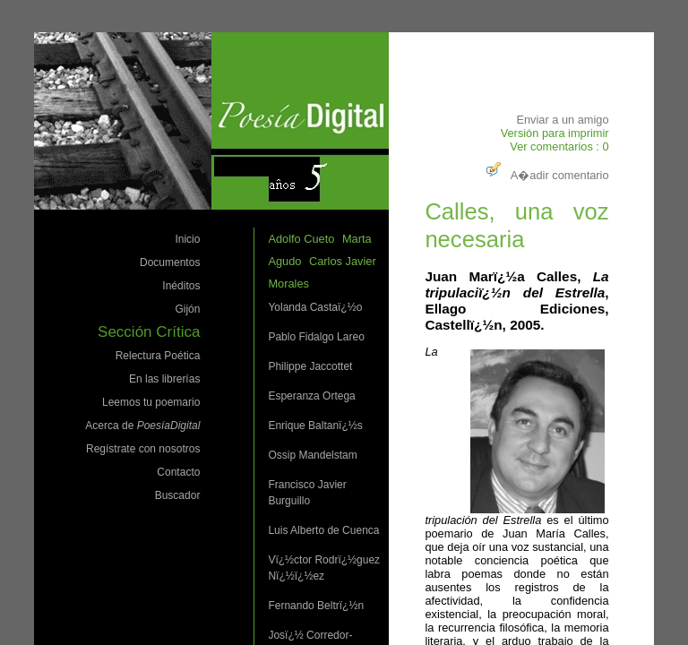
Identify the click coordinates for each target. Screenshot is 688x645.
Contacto (178, 472)
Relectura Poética (158, 355)
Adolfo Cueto (301, 238)
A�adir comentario (545, 175)
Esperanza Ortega (311, 396)
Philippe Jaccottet (310, 366)
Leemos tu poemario (151, 402)
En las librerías (164, 379)
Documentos (170, 262)
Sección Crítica (149, 331)
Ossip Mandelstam (312, 455)
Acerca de (142, 425)
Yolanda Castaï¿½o (315, 307)
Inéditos (181, 286)
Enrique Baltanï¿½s (315, 425)
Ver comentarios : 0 (559, 146)
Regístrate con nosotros (143, 449)
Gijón (187, 309)
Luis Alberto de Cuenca (323, 530)
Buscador (178, 495)
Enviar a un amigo (562, 119)
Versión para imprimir (555, 133)
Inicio (187, 239)
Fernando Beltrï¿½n (316, 605)
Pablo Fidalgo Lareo (316, 337)
